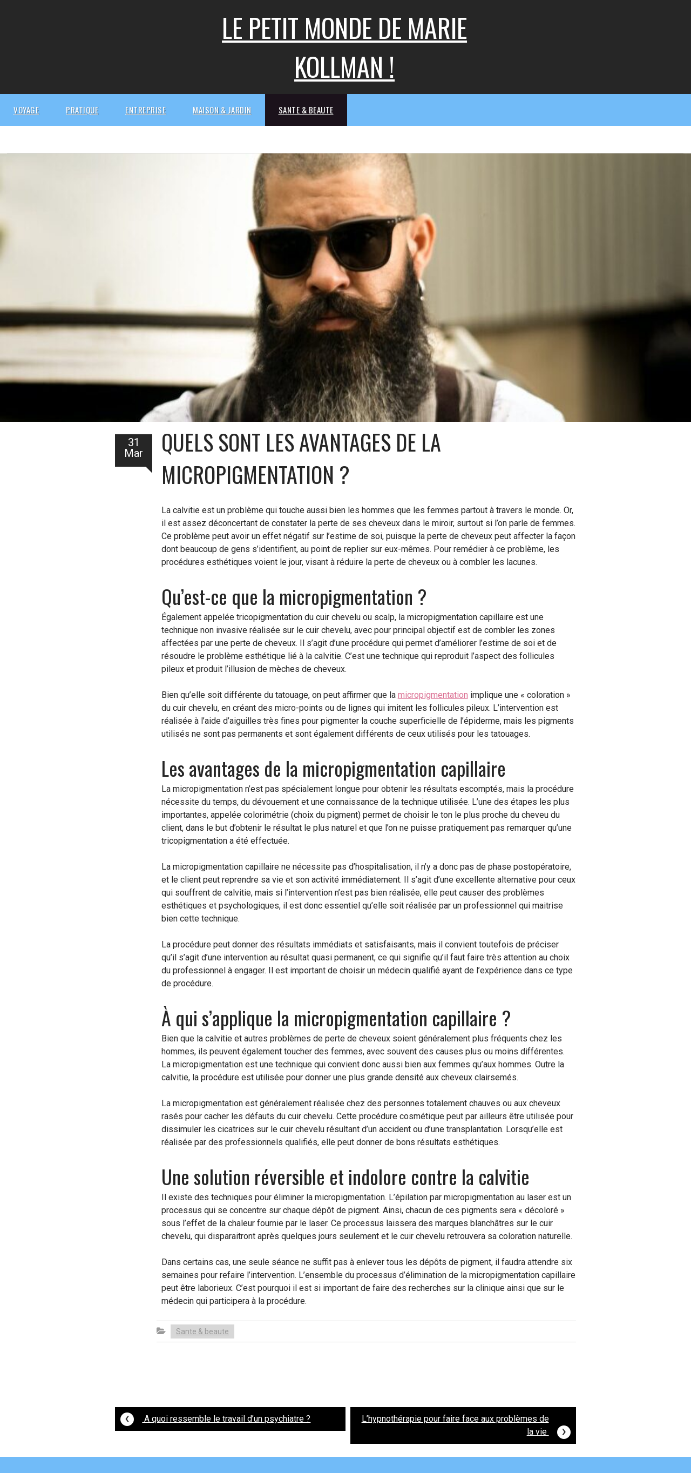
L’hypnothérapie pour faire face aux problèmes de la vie (466, 1427)
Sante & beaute (306, 110)
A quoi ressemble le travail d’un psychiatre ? (215, 1417)
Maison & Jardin (222, 110)
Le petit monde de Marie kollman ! (344, 46)
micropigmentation (433, 695)
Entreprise (145, 110)
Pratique (82, 110)
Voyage (26, 110)
